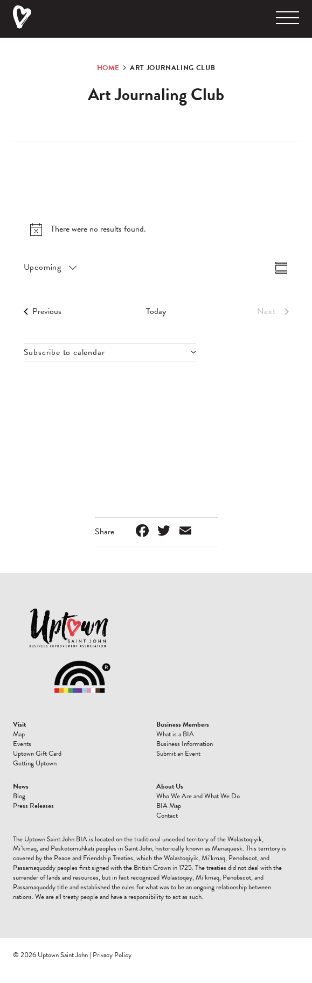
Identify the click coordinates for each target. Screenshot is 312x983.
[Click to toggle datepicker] (49, 267)
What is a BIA (175, 734)
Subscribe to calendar (64, 352)
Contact (167, 815)
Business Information (184, 743)
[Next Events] (272, 311)
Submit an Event (178, 753)
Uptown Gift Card (37, 753)
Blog (19, 796)
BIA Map (168, 805)
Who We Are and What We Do (198, 796)
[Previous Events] (42, 311)
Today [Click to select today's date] (156, 311)
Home (108, 67)
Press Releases (33, 805)
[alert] (156, 229)
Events (22, 743)
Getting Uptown (35, 763)
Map (19, 734)
